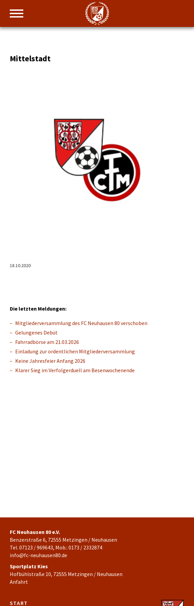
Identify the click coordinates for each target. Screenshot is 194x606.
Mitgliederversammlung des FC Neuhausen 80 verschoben (81, 323)
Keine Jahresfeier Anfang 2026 (50, 360)
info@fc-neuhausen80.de (38, 555)
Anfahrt (19, 581)
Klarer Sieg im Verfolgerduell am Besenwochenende (75, 370)
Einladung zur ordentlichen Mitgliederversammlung (75, 351)
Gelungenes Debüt (36, 332)
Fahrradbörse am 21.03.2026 (47, 342)
